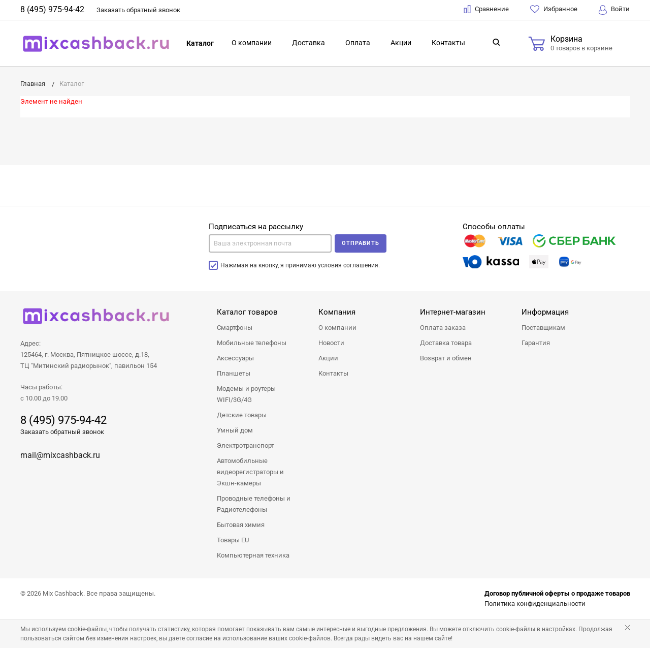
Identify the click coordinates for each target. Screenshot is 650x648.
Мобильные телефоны (251, 343)
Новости (331, 343)
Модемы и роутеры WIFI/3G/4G (246, 394)
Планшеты (233, 373)
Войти (614, 10)
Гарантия (536, 343)
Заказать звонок (138, 10)
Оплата (357, 43)
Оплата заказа (443, 327)
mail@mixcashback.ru (60, 455)
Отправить (360, 243)
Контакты (448, 43)
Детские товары (242, 415)
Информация (545, 312)
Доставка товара (446, 343)
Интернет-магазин (452, 312)
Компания (336, 312)
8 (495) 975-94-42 (52, 9)
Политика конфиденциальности (535, 603)
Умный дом (235, 430)
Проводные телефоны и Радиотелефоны (253, 504)
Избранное (553, 9)
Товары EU (233, 540)
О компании (252, 43)
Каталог (200, 43)
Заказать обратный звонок (62, 432)
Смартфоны (234, 327)
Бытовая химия (241, 525)
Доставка (308, 43)
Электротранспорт (245, 445)
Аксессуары (235, 358)
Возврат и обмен (446, 358)
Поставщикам (543, 327)
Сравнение (486, 9)
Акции (401, 43)
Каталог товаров (247, 312)
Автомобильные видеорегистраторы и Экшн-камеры (250, 472)
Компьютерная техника (253, 555)
